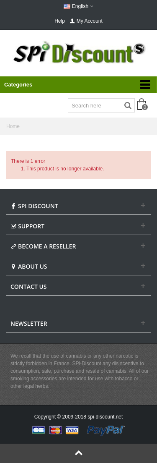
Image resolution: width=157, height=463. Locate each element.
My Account (86, 21)
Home (13, 126)
